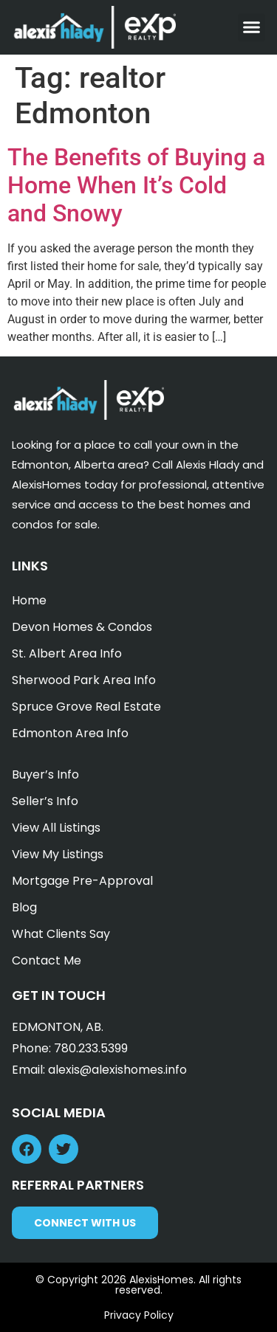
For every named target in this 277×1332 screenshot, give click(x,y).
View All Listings (56, 827)
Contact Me (46, 960)
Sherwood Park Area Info (84, 680)
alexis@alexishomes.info (117, 1069)
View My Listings (57, 854)
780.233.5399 (91, 1048)
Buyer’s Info (45, 774)
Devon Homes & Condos (82, 626)
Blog (24, 907)
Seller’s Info (45, 801)
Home (29, 600)
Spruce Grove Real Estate (86, 706)
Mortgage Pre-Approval (82, 880)
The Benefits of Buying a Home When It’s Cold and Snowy (136, 185)
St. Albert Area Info (67, 653)
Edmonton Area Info (70, 733)
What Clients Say (61, 933)
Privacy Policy (139, 1315)
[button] (252, 27)
